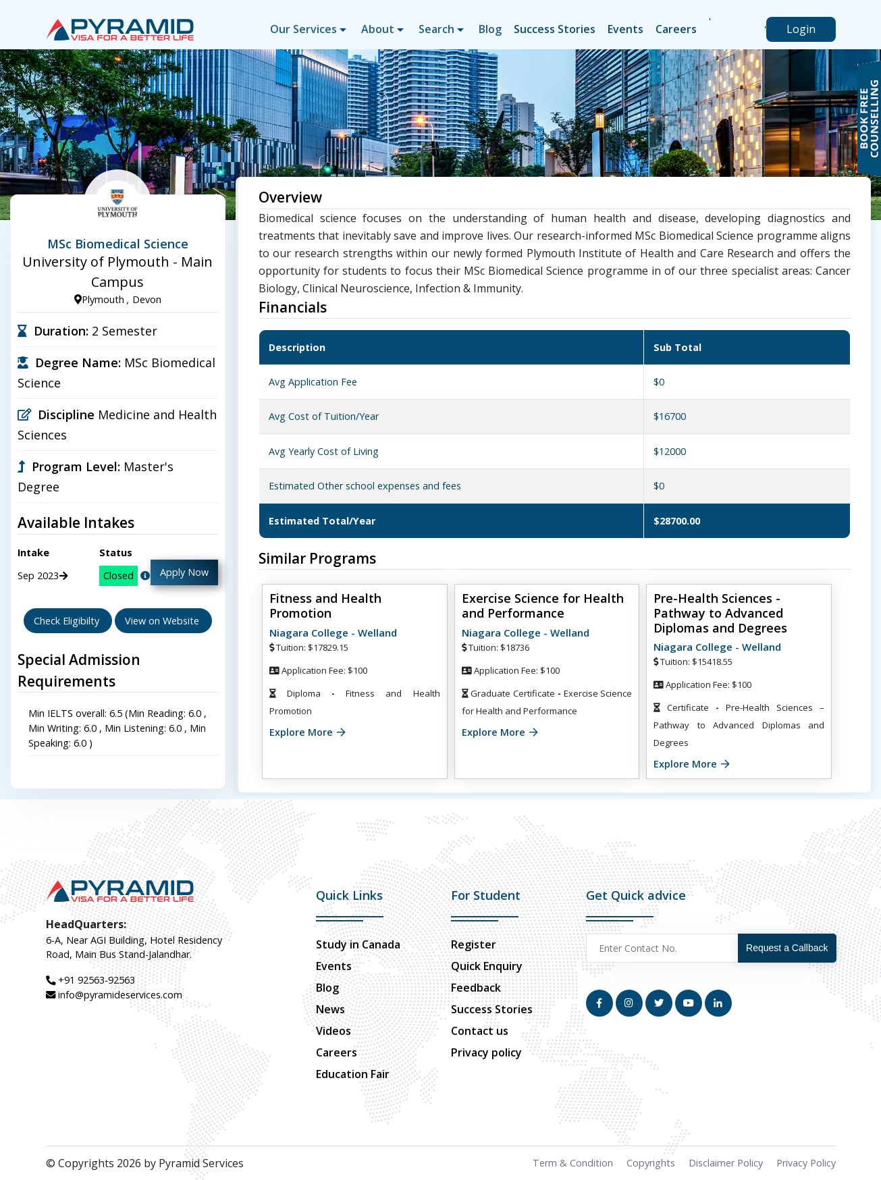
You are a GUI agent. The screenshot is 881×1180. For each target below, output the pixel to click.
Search (436, 29)
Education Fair (353, 1074)
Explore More (301, 732)
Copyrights (650, 1162)
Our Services (303, 29)
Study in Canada (358, 944)
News (330, 1009)
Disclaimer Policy (726, 1162)
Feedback (476, 987)
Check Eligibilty (68, 620)
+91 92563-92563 (90, 979)
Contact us (479, 1030)
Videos (333, 1030)
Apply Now (184, 572)
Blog (490, 29)
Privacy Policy (806, 1162)
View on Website (163, 620)
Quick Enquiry (487, 966)
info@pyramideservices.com (114, 994)
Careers (676, 29)
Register (473, 944)
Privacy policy (486, 1052)
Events (625, 29)
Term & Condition (573, 1162)
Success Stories (554, 29)
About (377, 29)
